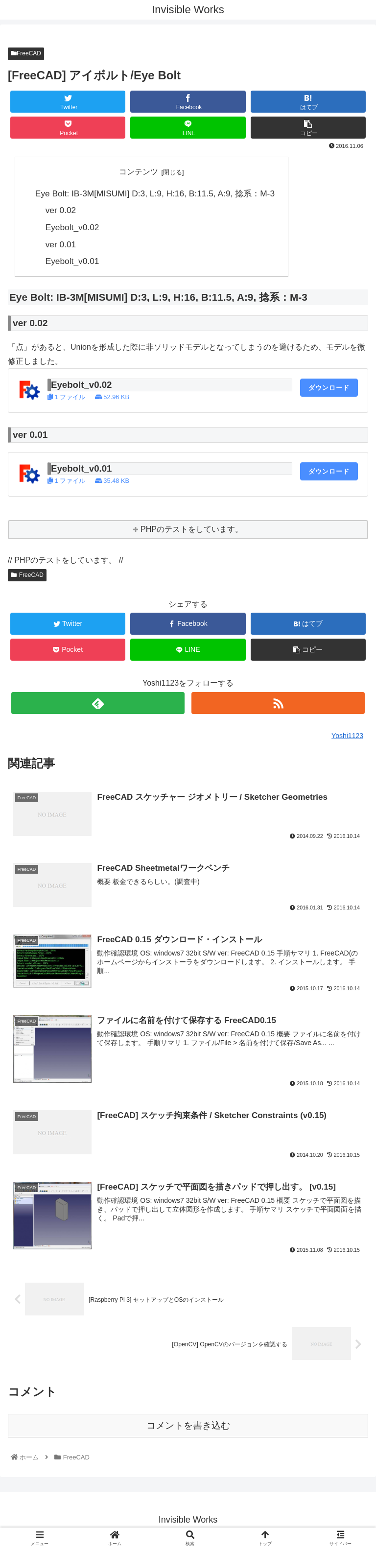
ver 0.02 (61, 210)
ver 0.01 (61, 244)
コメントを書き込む (188, 1429)
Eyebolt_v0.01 (72, 261)
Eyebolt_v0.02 (72, 227)
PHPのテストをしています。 (192, 529)
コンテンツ (138, 171)
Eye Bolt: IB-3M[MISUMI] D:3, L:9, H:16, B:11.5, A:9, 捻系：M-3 (155, 193)
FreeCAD (26, 53)
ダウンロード (329, 387)
